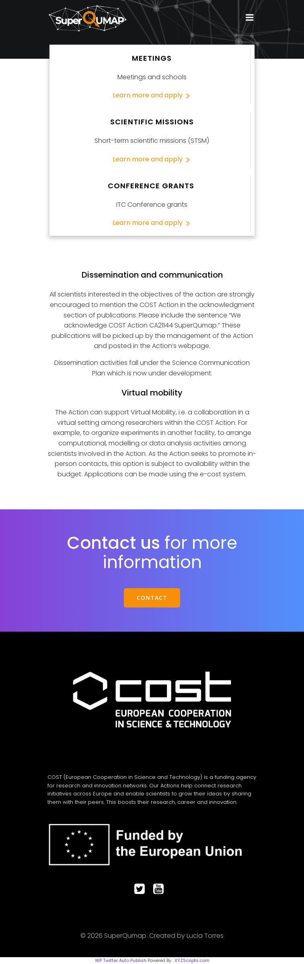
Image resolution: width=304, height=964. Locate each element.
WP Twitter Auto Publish (120, 960)
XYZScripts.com (192, 960)
